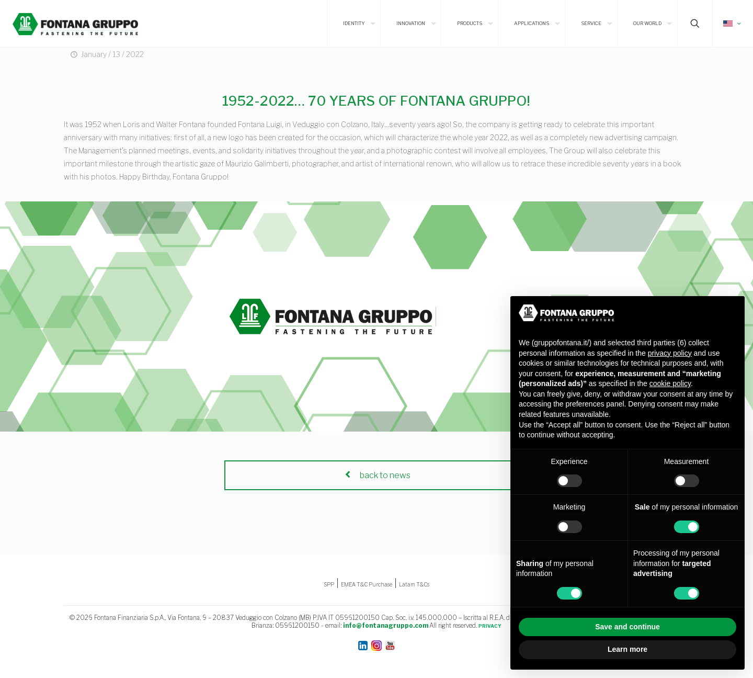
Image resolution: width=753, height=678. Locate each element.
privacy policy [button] (670, 353)
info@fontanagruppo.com (385, 625)
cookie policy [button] (670, 383)
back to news (376, 475)
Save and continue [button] (627, 627)
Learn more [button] (627, 649)
